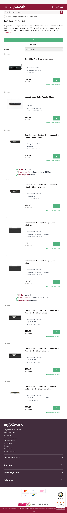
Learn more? (60, 509)
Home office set (9, 451)
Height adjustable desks (12, 430)
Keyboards (7, 435)
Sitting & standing (10, 432)
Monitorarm (8, 443)
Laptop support (9, 441)
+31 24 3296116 (45, 172)
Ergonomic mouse (19, 17)
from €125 (27, 175)
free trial (24, 169)
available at (28, 172)
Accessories (8, 449)
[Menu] (64, 492)
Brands (6, 446)
